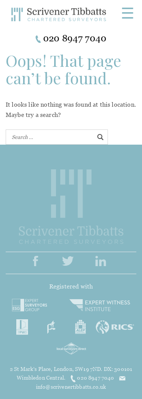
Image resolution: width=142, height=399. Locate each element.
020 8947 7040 (92, 377)
